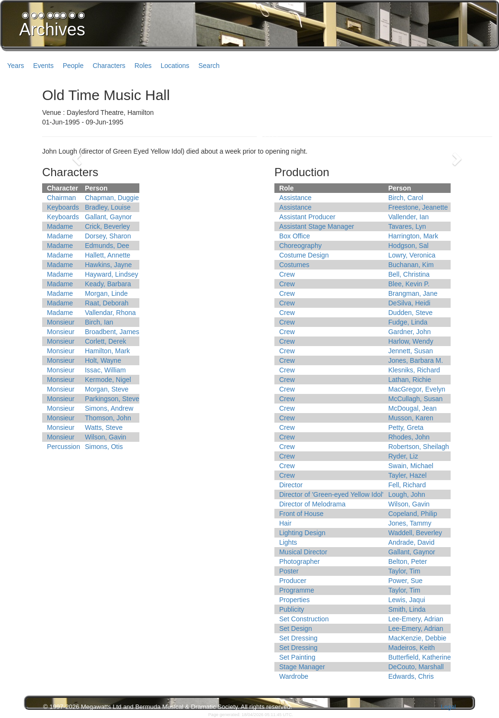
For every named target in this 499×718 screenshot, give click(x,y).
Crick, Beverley (107, 226)
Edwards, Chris (411, 676)
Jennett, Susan (410, 351)
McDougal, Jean (412, 408)
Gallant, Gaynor (108, 217)
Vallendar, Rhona (110, 312)
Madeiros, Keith (411, 647)
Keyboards (63, 207)
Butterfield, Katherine (419, 657)
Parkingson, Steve (112, 399)
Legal (448, 706)
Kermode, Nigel (108, 379)
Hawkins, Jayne (108, 265)
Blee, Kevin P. (409, 284)
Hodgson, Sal (408, 245)
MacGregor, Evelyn (416, 389)
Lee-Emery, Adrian (415, 619)
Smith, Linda (407, 609)
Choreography (300, 245)
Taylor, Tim (404, 571)
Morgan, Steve (106, 389)
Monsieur (61, 322)
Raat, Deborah (106, 303)
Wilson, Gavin (105, 437)
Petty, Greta (406, 427)
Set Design (295, 628)
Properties (294, 600)
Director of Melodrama (312, 504)
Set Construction (304, 619)
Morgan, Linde (106, 293)
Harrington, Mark (413, 236)
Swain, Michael (410, 466)
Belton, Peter (407, 561)
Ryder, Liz (403, 456)
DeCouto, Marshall (416, 667)
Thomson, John (108, 418)
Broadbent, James (112, 332)
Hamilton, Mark (107, 351)
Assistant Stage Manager (316, 226)
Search (208, 65)
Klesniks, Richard (414, 370)
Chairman (61, 198)
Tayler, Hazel (407, 475)
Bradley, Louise (107, 207)
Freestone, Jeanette (418, 207)
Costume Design (304, 255)
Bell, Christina (409, 274)
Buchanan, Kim (411, 265)
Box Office (294, 236)
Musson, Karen (410, 418)
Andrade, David (411, 542)
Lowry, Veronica (412, 255)
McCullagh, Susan (415, 399)
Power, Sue (405, 580)
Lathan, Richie (409, 379)
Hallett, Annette (107, 255)
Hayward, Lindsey (111, 274)
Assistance (295, 198)
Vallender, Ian (408, 217)
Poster (288, 571)
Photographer (299, 561)
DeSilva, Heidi (409, 303)
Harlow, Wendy (410, 341)
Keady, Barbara (108, 284)
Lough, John (406, 494)
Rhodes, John (409, 437)
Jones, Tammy (409, 523)
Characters (108, 65)
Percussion (63, 446)
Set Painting (297, 657)
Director (291, 485)
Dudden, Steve (410, 312)
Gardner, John (409, 332)
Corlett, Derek (105, 341)
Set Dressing (298, 638)
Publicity (291, 609)
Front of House (301, 513)
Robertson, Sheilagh (418, 446)
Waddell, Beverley (415, 533)
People (73, 65)
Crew (287, 274)
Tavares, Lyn (407, 226)
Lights (288, 542)
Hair (285, 523)
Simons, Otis (104, 446)
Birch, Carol (405, 198)
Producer (292, 580)
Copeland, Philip (412, 513)
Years (15, 65)
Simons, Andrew (109, 408)
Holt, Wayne (103, 360)
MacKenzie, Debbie (417, 638)
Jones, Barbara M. (415, 360)
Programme (296, 590)
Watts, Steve (104, 427)
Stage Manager (302, 667)
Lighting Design (302, 533)
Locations (174, 65)
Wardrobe (293, 676)
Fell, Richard (407, 485)
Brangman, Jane (413, 293)
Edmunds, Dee (107, 245)
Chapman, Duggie (112, 198)
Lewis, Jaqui (406, 600)
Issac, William (105, 370)
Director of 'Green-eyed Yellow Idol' (331, 494)
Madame (60, 226)
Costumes (294, 265)
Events (43, 65)
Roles (143, 65)
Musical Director (303, 552)
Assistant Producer (307, 217)
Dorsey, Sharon (108, 236)
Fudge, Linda (408, 322)
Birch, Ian (99, 322)
